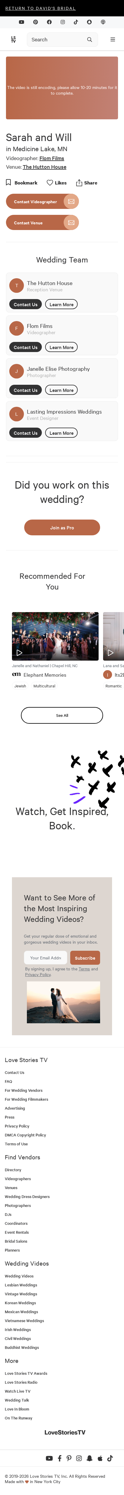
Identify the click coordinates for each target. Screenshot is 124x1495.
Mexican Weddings (21, 1311)
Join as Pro (62, 527)
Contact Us (26, 304)
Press (9, 1117)
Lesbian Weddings (21, 1285)
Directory (13, 1169)
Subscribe (85, 958)
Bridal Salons (16, 1241)
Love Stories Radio (21, 1382)
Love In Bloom (17, 1409)
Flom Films (51, 157)
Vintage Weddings (21, 1294)
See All (62, 715)
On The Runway (18, 1418)
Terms (84, 969)
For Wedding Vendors (23, 1090)
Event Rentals (17, 1232)
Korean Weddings (20, 1302)
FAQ (8, 1081)
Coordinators (16, 1223)
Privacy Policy (37, 974)
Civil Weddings (18, 1338)
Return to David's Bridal (40, 8)
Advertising (15, 1108)
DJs (8, 1214)
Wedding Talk (17, 1400)
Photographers (18, 1205)
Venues (11, 1187)
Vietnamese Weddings (24, 1320)
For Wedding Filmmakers (26, 1099)
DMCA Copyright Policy (25, 1135)
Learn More (62, 304)
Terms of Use (16, 1144)
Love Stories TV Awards (26, 1373)
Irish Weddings (18, 1329)
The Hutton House (44, 166)
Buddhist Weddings (22, 1347)
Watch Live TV (17, 1391)
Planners (12, 1250)
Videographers (18, 1178)
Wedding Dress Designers (27, 1196)
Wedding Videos (19, 1276)
